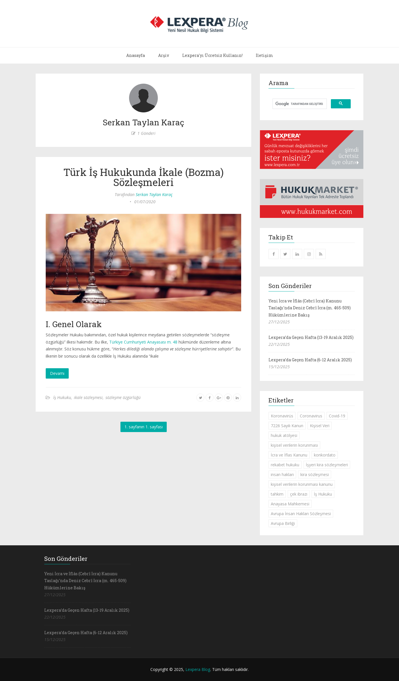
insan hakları (282, 474)
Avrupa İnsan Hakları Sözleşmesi (301, 513)
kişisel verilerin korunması (294, 445)
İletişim (264, 55)
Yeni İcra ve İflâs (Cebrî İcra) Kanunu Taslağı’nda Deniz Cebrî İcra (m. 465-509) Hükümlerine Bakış (309, 308)
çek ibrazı (298, 494)
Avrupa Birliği (283, 523)
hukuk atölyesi (284, 435)
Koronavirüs (282, 416)
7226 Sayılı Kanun (287, 425)
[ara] (299, 104)
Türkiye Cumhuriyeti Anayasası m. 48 (143, 342)
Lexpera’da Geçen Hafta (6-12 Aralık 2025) (310, 359)
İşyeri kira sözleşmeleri (327, 464)
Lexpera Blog (197, 669)
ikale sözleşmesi (88, 397)
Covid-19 (337, 416)
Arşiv (163, 55)
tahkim (277, 494)
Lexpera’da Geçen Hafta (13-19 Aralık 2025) (311, 337)
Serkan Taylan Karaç (154, 194)
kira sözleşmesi (314, 474)
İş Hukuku (62, 397)
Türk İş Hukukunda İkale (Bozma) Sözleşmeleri (143, 177)
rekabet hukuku (285, 464)
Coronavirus (311, 416)
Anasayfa (135, 55)
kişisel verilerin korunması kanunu (302, 484)
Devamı (57, 373)
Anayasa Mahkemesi (290, 504)
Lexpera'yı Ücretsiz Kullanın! (212, 55)
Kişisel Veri (319, 425)
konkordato (324, 455)
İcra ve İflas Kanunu (289, 455)
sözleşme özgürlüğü (123, 397)
